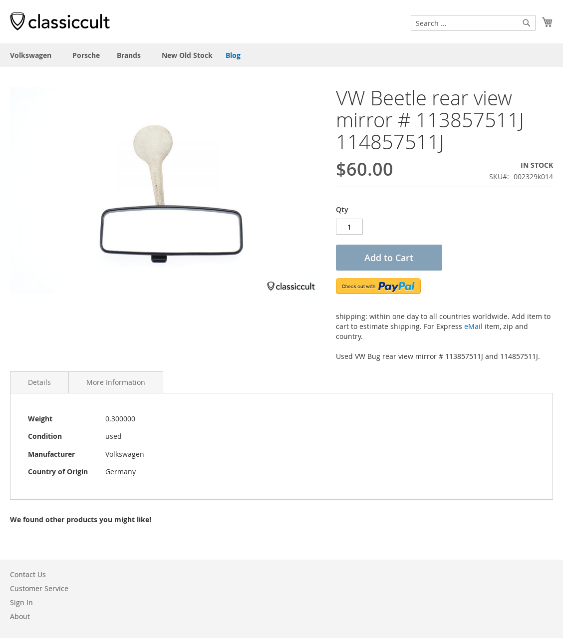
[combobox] (473, 23)
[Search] (527, 23)
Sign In (21, 602)
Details (39, 382)
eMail (473, 326)
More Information (115, 382)
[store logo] (60, 21)
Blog (233, 55)
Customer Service (39, 588)
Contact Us (28, 574)
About (20, 616)
